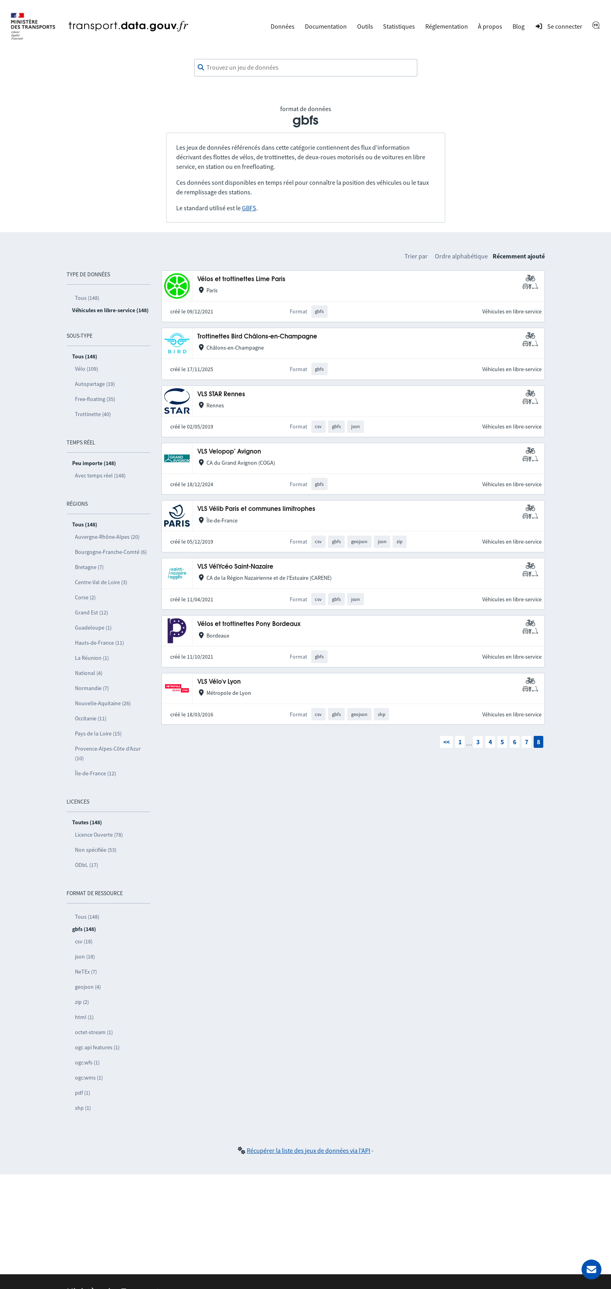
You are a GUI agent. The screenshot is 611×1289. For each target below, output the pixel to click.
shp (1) (83, 1107)
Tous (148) (87, 297)
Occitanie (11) (90, 718)
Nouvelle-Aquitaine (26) (103, 703)
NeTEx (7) (86, 971)
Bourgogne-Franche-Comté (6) (111, 552)
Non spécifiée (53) (95, 849)
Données (283, 26)
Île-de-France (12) (95, 773)
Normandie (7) (92, 688)
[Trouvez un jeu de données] (305, 67)
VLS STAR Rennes (221, 394)
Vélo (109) (86, 368)
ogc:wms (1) (89, 1077)
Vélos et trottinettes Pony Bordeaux (249, 624)
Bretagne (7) (89, 567)
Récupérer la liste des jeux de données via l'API (308, 1150)
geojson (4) (88, 986)
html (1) (84, 1017)
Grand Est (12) (91, 612)
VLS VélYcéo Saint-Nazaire (235, 567)
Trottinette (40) (93, 414)
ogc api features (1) (97, 1047)
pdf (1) (82, 1092)
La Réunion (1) (92, 657)
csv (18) (83, 941)
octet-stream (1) (94, 1032)
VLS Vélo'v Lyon (219, 682)
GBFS (249, 208)
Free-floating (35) (95, 399)
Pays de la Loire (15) (98, 733)
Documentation (326, 26)
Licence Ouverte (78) (99, 834)
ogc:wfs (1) (87, 1062)
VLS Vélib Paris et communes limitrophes (256, 509)
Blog (519, 26)
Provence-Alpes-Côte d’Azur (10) (108, 753)
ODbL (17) (86, 864)
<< (446, 742)
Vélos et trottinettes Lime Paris (241, 279)
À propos (490, 26)
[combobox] (305, 67)
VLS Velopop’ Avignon (229, 452)
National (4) (88, 673)
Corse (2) (85, 597)
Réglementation (446, 26)
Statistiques (399, 26)
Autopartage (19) (95, 383)
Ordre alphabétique (461, 256)
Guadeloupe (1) (93, 627)
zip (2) (82, 1001)
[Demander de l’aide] (591, 1269)
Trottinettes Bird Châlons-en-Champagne (257, 337)
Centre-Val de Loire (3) (101, 582)
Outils (365, 26)
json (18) (85, 956)
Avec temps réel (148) (100, 475)
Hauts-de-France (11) (99, 642)
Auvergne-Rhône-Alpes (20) (107, 536)
